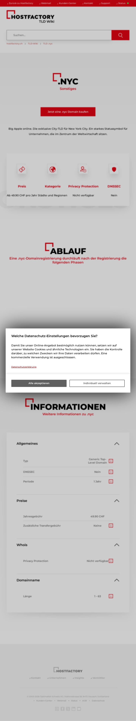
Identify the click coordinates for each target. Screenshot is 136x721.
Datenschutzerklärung (23, 367)
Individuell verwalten (97, 383)
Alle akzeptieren (39, 383)
